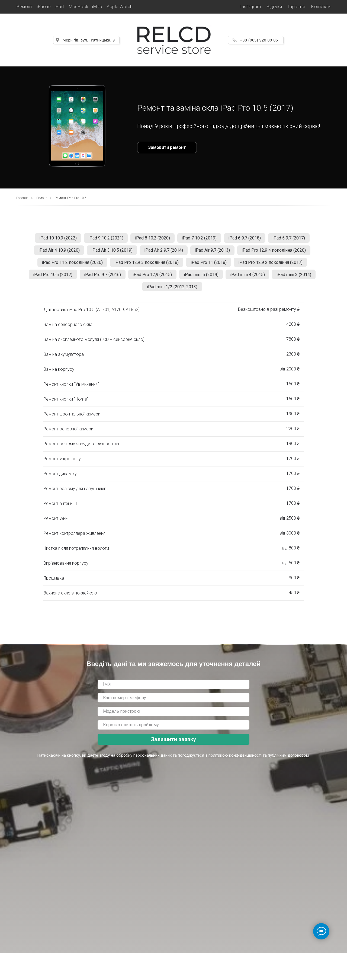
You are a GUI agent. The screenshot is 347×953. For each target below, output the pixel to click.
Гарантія (296, 6)
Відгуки (274, 6)
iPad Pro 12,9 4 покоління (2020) (276, 251)
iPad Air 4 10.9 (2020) (56, 251)
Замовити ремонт (167, 147)
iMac (97, 6)
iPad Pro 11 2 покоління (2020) (70, 264)
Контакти (320, 6)
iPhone (44, 6)
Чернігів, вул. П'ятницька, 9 (89, 40)
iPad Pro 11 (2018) (209, 264)
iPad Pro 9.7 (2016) (100, 277)
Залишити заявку (173, 743)
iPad (59, 6)
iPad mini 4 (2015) (249, 277)
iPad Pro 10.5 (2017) (49, 277)
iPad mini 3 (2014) (297, 277)
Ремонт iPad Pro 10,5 (70, 198)
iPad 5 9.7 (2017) (292, 238)
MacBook (79, 6)
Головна (22, 198)
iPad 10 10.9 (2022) (54, 238)
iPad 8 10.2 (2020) (151, 238)
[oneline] (173, 715)
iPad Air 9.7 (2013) (213, 251)
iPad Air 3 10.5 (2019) (110, 251)
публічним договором (288, 759)
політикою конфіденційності (235, 759)
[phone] (173, 702)
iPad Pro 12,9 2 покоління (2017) (272, 264)
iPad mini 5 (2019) (201, 277)
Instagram (250, 6)
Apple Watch (120, 6)
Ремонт (41, 198)
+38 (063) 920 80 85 (259, 40)
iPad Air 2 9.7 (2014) (163, 251)
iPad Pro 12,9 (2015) (151, 277)
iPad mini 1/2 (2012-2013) (172, 290)
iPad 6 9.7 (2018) (246, 238)
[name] (173, 688)
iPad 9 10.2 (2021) (103, 238)
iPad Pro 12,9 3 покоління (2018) (146, 264)
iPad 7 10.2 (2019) (199, 238)
